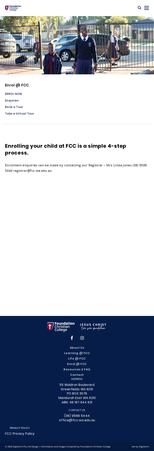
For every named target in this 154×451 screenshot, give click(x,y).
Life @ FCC (77, 359)
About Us (77, 348)
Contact (77, 375)
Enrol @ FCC (77, 364)
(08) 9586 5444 (77, 416)
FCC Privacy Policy (20, 434)
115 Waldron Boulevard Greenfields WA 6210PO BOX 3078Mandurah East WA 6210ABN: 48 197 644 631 (77, 393)
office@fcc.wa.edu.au (77, 420)
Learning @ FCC (77, 353)
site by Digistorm (140, 446)
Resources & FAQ (77, 369)
